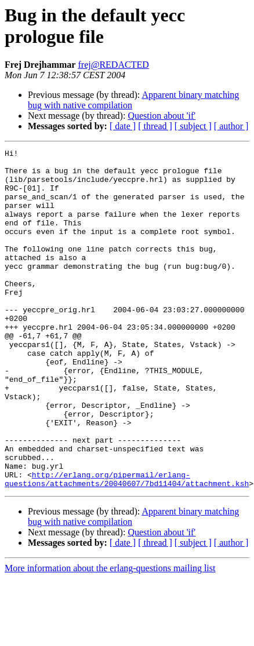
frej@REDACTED (113, 65)
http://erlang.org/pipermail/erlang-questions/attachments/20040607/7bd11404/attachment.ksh (127, 545)
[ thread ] (155, 126)
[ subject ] (193, 126)
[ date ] (123, 126)
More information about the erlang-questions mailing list (110, 636)
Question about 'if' (161, 116)
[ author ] (231, 126)
